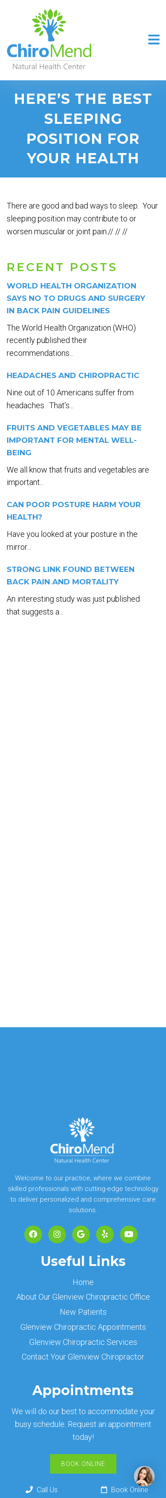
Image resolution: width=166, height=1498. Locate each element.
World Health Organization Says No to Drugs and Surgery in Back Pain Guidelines (76, 298)
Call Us (42, 1490)
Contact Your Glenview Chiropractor (83, 1356)
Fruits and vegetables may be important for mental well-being (74, 440)
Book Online (83, 1463)
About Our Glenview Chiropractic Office (83, 1296)
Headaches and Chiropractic (73, 375)
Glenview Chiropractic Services (83, 1342)
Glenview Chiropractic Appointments (83, 1327)
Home (83, 1282)
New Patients (83, 1312)
